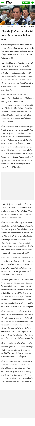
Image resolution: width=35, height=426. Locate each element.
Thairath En (26, 2)
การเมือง (24, 26)
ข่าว (20, 26)
